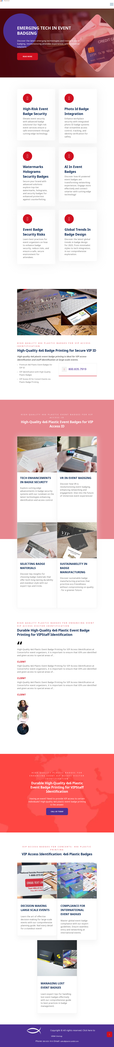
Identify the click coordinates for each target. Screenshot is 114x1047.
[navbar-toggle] (111, 4)
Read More (27, 56)
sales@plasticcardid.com (69, 1041)
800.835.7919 (77, 369)
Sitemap (59, 1036)
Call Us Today (57, 811)
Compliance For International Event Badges (73, 910)
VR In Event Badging (75, 478)
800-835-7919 (48, 1041)
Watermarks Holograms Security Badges (35, 172)
